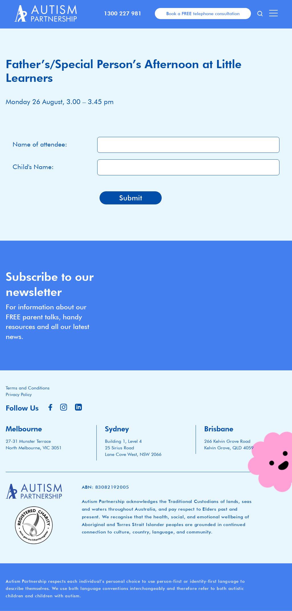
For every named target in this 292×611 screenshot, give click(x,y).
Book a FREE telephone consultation (203, 13)
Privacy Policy (19, 394)
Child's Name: (33, 166)
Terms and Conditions (28, 388)
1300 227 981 (122, 13)
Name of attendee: (40, 144)
